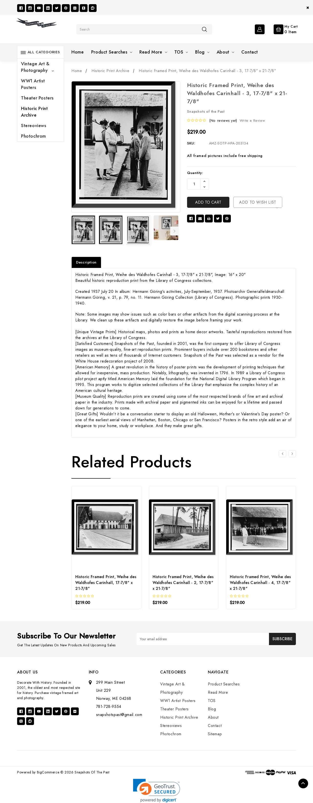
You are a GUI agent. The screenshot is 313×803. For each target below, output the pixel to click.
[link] (156, 790)
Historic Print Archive (34, 111)
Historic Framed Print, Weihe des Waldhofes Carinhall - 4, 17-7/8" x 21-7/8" (260, 582)
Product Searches (111, 52)
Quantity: (195, 173)
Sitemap (215, 734)
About (225, 52)
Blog (202, 52)
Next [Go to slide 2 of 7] (174, 231)
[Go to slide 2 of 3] (292, 453)
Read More (153, 52)
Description (86, 262)
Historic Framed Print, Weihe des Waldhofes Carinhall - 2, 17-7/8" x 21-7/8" (183, 582)
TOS (181, 52)
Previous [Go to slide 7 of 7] (74, 231)
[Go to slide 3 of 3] (282, 453)
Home (77, 52)
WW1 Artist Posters (33, 84)
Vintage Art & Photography (37, 67)
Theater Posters (37, 98)
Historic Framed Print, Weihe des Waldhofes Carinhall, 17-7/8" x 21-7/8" (105, 582)
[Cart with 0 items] (282, 28)
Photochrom (33, 136)
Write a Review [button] (252, 120)
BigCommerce (48, 772)
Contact (249, 52)
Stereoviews (33, 125)
